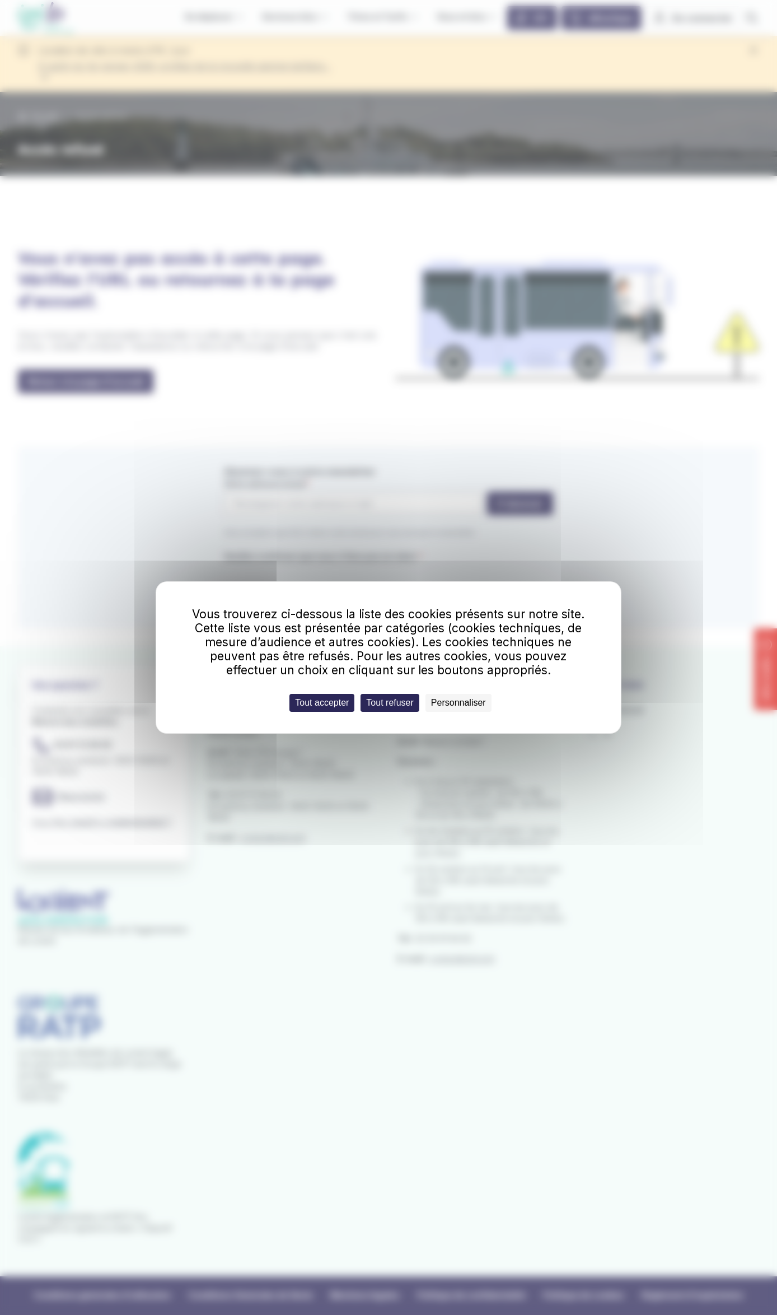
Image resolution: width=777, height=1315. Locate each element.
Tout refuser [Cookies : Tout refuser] (389, 702)
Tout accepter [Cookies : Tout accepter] (322, 702)
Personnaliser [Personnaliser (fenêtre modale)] (458, 702)
